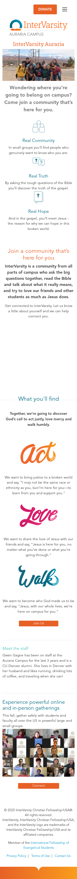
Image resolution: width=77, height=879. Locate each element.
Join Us (38, 623)
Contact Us (63, 856)
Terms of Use (40, 856)
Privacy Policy (16, 856)
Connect (38, 786)
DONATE (45, 9)
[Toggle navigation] (64, 9)
